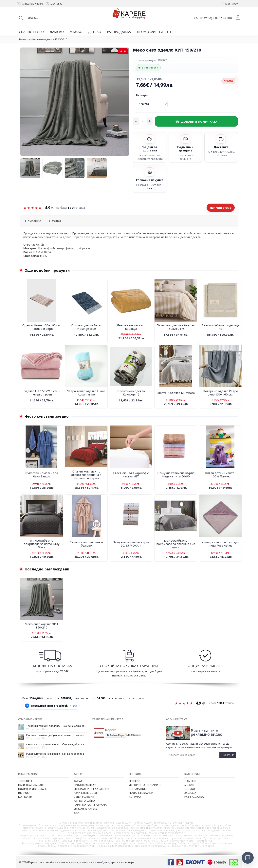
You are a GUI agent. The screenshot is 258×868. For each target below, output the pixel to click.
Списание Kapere (85, 808)
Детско (189, 788)
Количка (135, 796)
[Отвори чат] (247, 857)
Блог (77, 812)
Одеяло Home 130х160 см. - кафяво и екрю (41, 327)
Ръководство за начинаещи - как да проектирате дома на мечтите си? (56, 753)
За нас (78, 781)
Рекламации (138, 788)
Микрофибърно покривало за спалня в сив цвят (175, 543)
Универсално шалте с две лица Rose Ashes (220, 543)
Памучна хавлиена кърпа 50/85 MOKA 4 (131, 543)
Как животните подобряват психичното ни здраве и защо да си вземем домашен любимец (56, 735)
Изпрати (227, 755)
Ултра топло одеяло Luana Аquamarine (86, 392)
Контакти (25, 796)
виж (150, 188)
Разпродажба (194, 796)
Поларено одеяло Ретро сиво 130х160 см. (220, 392)
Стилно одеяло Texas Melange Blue (86, 327)
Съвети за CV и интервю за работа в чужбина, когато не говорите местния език (56, 744)
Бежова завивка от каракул (131, 327)
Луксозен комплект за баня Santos (41, 474)
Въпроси (24, 792)
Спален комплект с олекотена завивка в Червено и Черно (86, 474)
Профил (134, 781)
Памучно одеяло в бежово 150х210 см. (176, 327)
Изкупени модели (86, 792)
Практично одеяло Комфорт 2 (131, 392)
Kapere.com (35, 862)
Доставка (25, 781)
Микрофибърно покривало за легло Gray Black (42, 543)
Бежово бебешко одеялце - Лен (220, 327)
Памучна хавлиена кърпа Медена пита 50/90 (175, 474)
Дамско (190, 781)
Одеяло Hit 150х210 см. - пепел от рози (42, 392)
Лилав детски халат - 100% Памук (220, 474)
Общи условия (84, 796)
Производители (85, 784)
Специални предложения (91, 788)
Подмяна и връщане (32, 788)
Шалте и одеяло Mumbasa (176, 393)
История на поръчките (145, 784)
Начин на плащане (31, 784)
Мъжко (189, 784)
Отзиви (55, 221)
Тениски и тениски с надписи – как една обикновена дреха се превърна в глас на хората (56, 725)
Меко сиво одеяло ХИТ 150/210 (41, 625)
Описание (33, 221)
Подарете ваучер (141, 792)
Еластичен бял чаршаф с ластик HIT (131, 474)
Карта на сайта (84, 800)
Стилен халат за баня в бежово (86, 543)
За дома (190, 792)
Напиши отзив (220, 207)
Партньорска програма (90, 804)
